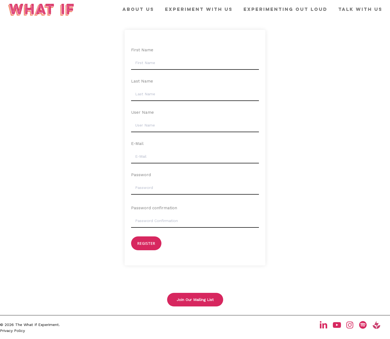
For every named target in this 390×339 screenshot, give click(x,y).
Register (146, 243)
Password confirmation (154, 207)
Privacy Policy (12, 330)
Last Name (142, 81)
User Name (142, 112)
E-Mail (137, 143)
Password (141, 174)
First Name (142, 49)
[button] (195, 299)
